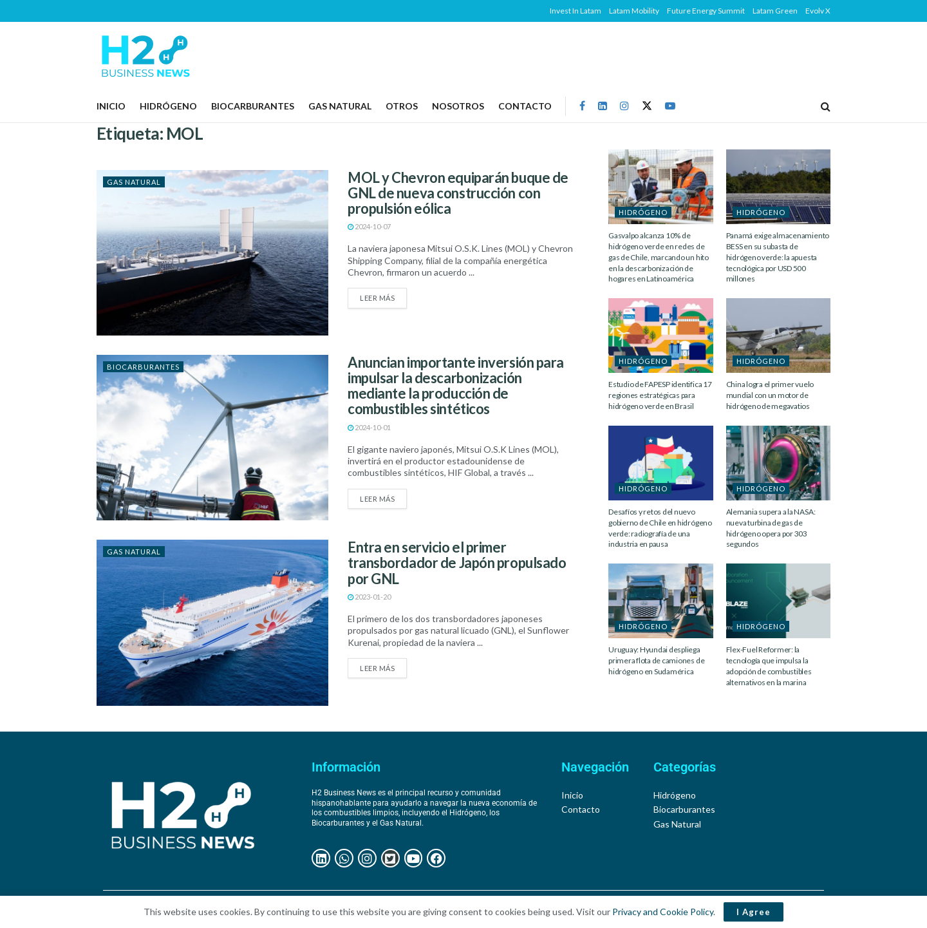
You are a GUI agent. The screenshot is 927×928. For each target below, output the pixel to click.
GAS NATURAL (339, 105)
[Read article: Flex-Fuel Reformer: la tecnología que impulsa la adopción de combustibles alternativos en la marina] (778, 600)
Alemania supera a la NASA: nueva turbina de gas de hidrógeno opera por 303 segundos (771, 528)
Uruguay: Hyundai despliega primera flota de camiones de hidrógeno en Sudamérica (656, 660)
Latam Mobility (634, 10)
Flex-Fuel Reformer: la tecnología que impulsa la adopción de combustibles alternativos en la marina (769, 666)
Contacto (525, 105)
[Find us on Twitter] (647, 106)
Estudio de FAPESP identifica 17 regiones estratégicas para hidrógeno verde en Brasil (660, 395)
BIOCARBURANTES (252, 105)
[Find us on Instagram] (624, 106)
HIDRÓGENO (168, 105)
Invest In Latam (575, 10)
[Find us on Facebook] (582, 106)
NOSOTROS (458, 105)
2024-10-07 (369, 226)
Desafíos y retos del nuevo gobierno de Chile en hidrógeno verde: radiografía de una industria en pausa (660, 528)
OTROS (402, 105)
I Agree (753, 912)
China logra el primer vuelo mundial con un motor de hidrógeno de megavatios (770, 395)
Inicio (111, 105)
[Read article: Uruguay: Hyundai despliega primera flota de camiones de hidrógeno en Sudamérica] (660, 600)
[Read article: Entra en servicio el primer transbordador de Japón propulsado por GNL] (212, 622)
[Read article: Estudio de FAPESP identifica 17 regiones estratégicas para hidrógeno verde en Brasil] (660, 335)
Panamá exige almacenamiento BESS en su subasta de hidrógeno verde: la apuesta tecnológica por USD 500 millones (778, 257)
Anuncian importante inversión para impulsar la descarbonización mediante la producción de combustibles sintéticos (456, 386)
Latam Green (775, 10)
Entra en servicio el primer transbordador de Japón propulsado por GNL (457, 562)
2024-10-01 (369, 427)
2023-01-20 (369, 596)
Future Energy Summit (706, 10)
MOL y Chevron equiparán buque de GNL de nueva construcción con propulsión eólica (458, 193)
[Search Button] (825, 106)
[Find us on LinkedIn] (602, 106)
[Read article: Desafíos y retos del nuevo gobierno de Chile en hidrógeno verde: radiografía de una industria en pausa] (660, 463)
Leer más (383, 295)
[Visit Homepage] (145, 56)
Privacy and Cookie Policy (662, 911)
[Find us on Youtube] (670, 106)
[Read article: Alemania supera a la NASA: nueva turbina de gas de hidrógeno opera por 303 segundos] (778, 463)
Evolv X (817, 10)
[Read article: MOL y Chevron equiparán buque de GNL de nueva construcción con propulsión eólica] (212, 253)
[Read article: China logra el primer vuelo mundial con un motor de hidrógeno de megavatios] (778, 335)
